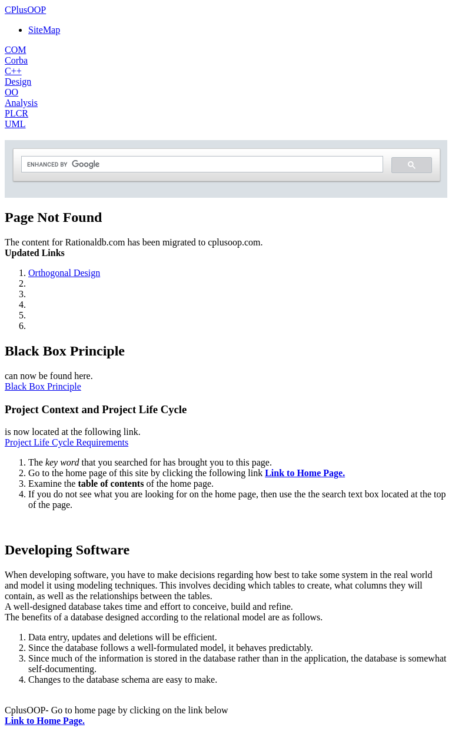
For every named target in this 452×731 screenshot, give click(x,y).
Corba (16, 60)
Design (18, 82)
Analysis (21, 103)
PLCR (16, 113)
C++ (13, 71)
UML (15, 124)
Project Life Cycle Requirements (66, 442)
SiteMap (44, 30)
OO (11, 92)
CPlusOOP (25, 10)
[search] (201, 165)
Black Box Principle (43, 386)
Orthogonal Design (64, 273)
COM (15, 50)
